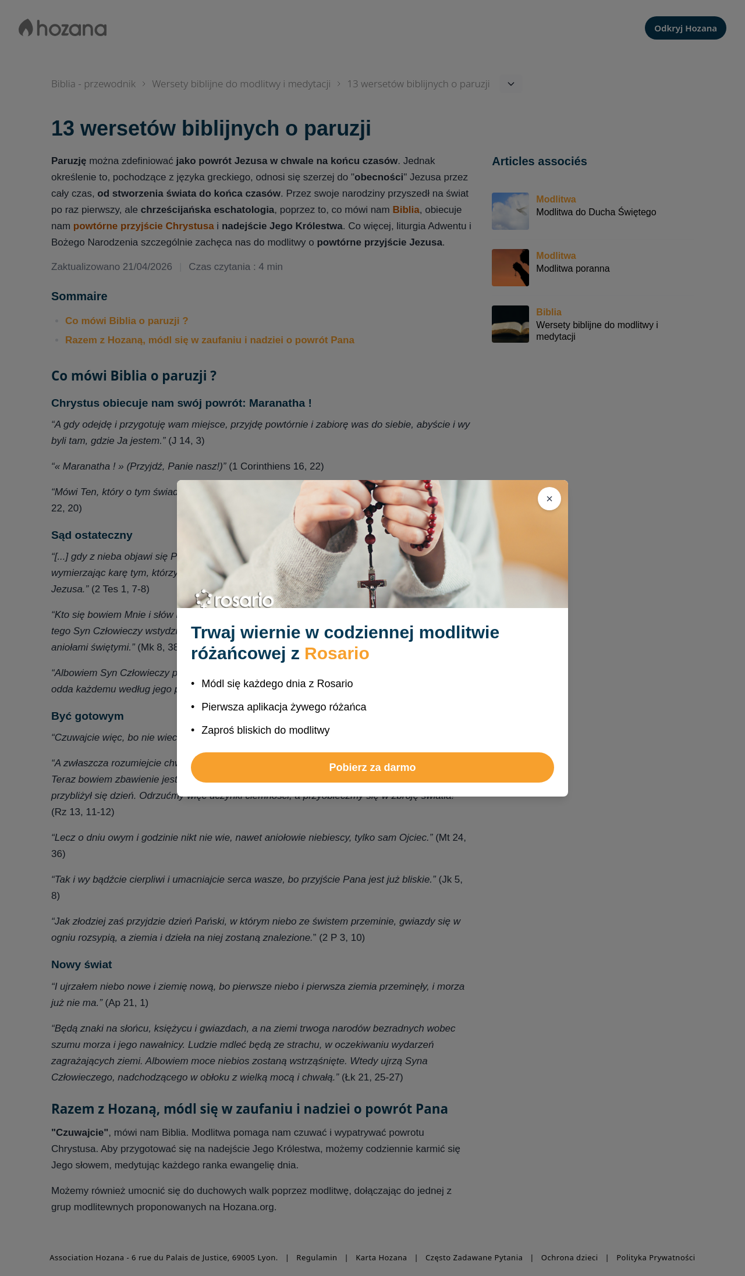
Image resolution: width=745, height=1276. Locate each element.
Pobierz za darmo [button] (372, 767)
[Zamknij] (549, 498)
